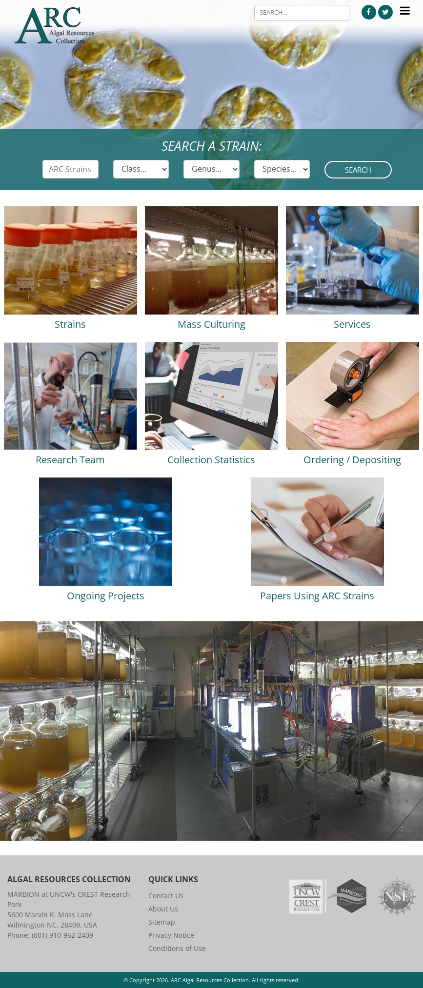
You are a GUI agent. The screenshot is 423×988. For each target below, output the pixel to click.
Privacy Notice (171, 935)
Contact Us (165, 895)
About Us (163, 908)
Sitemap (161, 922)
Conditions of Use (177, 948)
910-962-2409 (71, 935)
